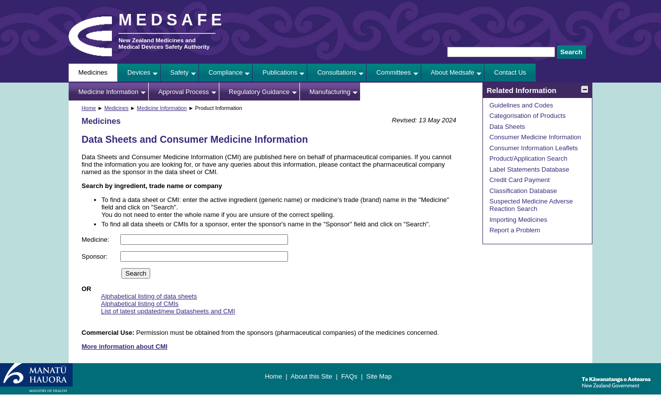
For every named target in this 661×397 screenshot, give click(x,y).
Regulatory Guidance (259, 92)
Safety (179, 72)
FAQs (349, 376)
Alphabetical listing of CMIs (140, 303)
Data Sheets (507, 126)
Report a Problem (514, 230)
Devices (138, 72)
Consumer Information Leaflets (533, 148)
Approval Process (183, 92)
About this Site (311, 376)
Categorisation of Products (527, 115)
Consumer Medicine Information (535, 137)
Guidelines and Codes (521, 105)
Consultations (337, 72)
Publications (280, 72)
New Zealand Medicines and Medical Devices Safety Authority (163, 43)
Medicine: (96, 239)
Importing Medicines (518, 219)
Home (89, 108)
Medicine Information (109, 92)
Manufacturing (329, 92)
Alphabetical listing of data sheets (149, 296)
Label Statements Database (529, 169)
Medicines (93, 72)
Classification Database (523, 191)
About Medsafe (452, 72)
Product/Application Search (528, 158)
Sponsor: (95, 256)
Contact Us (510, 72)
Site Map (378, 376)
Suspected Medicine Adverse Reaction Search (531, 205)
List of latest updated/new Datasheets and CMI (168, 311)
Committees (394, 72)
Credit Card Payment (519, 180)
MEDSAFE (172, 20)
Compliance (225, 72)
